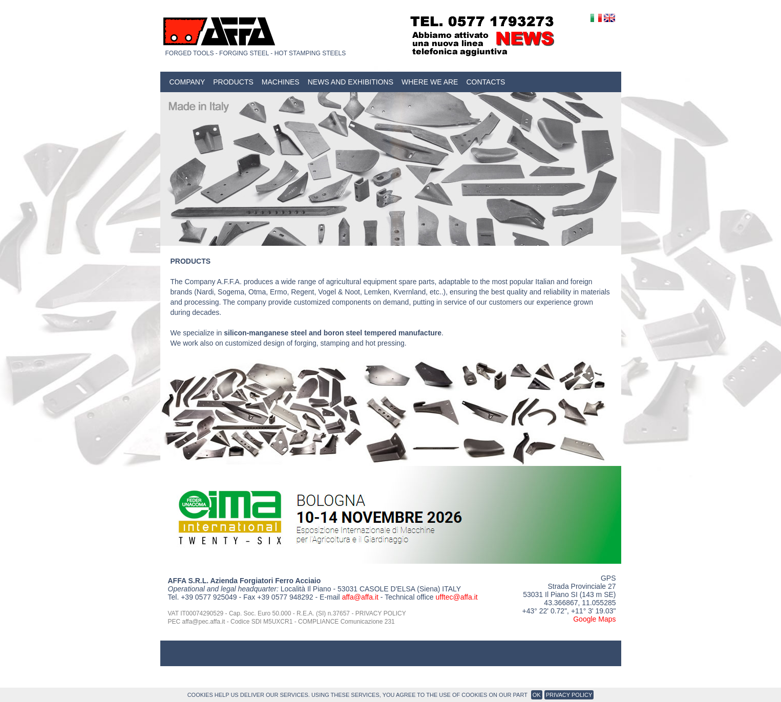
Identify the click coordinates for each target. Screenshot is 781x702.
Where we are (430, 82)
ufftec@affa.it (456, 597)
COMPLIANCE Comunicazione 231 (346, 621)
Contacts (485, 82)
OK (537, 695)
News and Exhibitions (350, 82)
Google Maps (594, 619)
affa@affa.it (360, 597)
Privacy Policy (569, 695)
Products (233, 82)
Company (187, 82)
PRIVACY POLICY (380, 613)
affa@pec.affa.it (203, 621)
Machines (281, 82)
